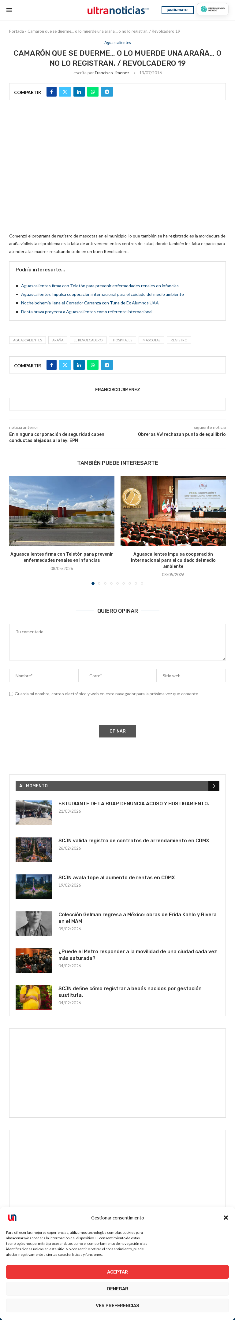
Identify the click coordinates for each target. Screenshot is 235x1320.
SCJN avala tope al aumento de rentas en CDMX (116, 878)
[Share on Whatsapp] (93, 92)
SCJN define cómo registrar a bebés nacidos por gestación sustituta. (130, 992)
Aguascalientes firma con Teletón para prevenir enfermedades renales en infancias (100, 285)
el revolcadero (88, 340)
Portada (16, 31)
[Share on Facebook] (52, 92)
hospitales (122, 340)
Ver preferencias (117, 1305)
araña (57, 340)
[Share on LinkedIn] (79, 92)
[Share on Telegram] (107, 92)
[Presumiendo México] (213, 9)
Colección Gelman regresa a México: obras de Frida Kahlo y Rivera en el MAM (137, 918)
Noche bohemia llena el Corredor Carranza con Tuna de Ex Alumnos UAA (90, 302)
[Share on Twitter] (65, 92)
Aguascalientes (27, 340)
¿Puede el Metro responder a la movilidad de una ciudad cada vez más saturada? (137, 955)
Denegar (117, 1289)
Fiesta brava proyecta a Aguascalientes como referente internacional (86, 311)
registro (179, 340)
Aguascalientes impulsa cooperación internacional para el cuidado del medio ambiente (102, 294)
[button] (226, 1218)
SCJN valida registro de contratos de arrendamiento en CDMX (133, 841)
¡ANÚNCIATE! (177, 10)
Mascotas (151, 340)
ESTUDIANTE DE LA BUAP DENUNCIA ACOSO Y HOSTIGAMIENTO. (133, 804)
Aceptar (117, 1272)
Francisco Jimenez (112, 72)
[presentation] (55, 712)
